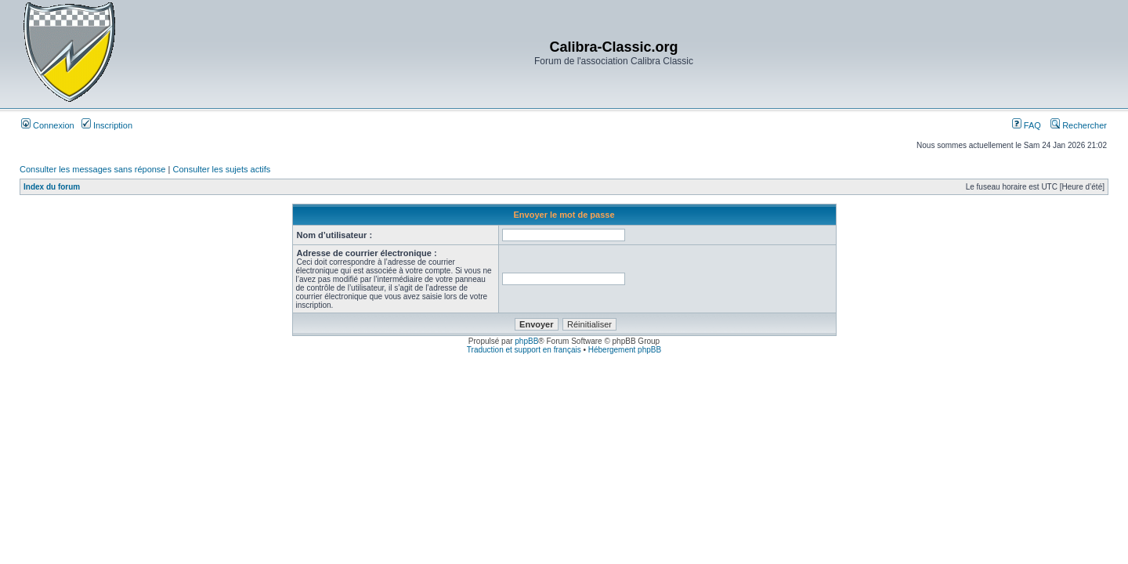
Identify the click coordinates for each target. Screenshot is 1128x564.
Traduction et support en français (524, 349)
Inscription (106, 125)
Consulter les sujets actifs (221, 169)
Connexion (47, 125)
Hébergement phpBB (624, 349)
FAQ (1026, 125)
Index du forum (52, 187)
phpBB (526, 341)
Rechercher (1078, 125)
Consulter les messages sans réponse (92, 169)
